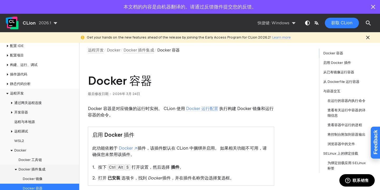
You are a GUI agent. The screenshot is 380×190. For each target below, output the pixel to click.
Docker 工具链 (30, 150)
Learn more (281, 37)
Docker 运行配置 (202, 108)
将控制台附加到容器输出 (346, 134)
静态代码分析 (18, 74)
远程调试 (18, 122)
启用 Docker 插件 (337, 63)
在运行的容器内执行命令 (346, 101)
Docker (113, 50)
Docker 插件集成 (29, 160)
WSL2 (19, 131)
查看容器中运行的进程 (344, 125)
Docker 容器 (33, 179)
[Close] (373, 7)
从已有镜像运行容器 (338, 72)
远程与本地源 (24, 112)
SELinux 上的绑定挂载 (340, 153)
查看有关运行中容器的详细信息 (346, 112)
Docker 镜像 (33, 169)
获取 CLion (342, 22)
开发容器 (18, 103)
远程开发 (14, 84)
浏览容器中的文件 (341, 144)
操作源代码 (16, 65)
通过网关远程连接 (25, 93)
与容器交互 (331, 91)
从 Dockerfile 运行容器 (341, 82)
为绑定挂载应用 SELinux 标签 (346, 165)
